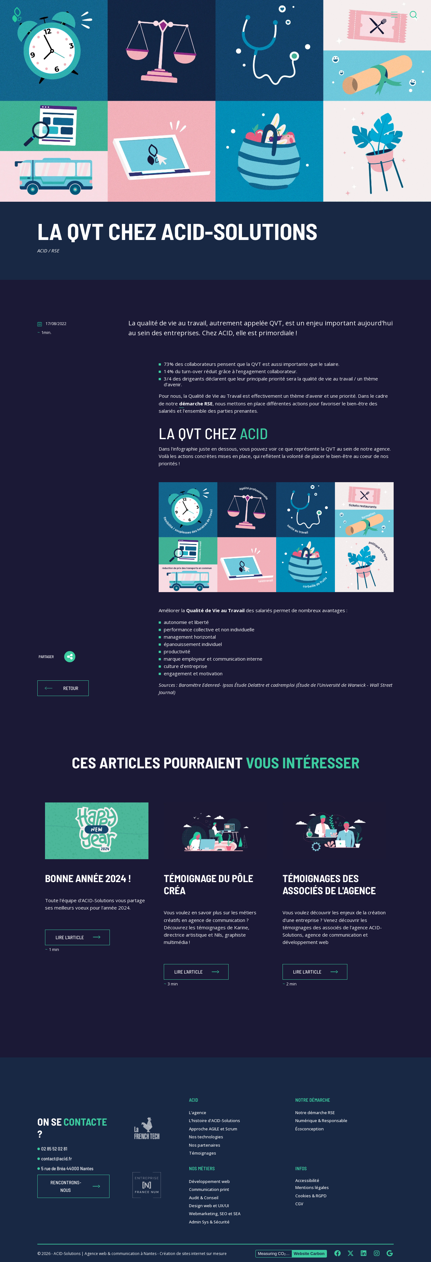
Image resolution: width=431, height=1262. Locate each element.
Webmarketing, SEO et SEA (214, 1213)
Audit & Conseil (203, 1197)
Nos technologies (206, 1137)
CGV (299, 1204)
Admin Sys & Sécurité (209, 1222)
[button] (394, 14)
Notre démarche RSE (315, 1112)
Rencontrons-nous (65, 1186)
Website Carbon (309, 1253)
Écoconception (309, 1129)
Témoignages (202, 1153)
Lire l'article (70, 937)
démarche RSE (196, 403)
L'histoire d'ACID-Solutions (214, 1120)
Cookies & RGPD (311, 1196)
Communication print (209, 1189)
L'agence (197, 1112)
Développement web (209, 1181)
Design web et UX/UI (209, 1205)
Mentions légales (312, 1187)
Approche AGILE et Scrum (213, 1129)
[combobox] (413, 15)
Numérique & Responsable (321, 1120)
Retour (70, 688)
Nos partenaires (204, 1145)
